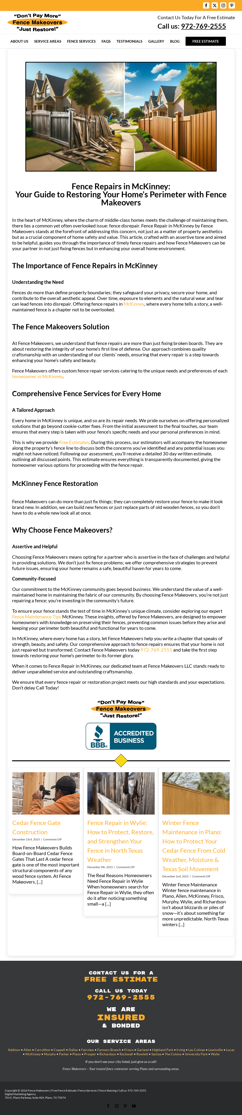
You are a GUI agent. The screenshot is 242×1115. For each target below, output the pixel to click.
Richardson (107, 1054)
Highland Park (162, 1050)
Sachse (156, 1054)
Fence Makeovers (39, 1090)
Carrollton (42, 1050)
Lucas (230, 1050)
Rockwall (126, 1054)
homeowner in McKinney (37, 376)
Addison (14, 1050)
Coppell (59, 1050)
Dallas (73, 1050)
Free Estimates (74, 442)
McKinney (134, 304)
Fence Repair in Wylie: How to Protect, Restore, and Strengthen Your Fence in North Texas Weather (120, 841)
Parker (64, 1054)
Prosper (90, 1054)
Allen (27, 1050)
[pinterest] (125, 1106)
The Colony (173, 1054)
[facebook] (108, 1106)
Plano (76, 1054)
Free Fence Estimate (63, 1090)
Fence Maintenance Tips (36, 616)
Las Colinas (196, 1050)
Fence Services (87, 1090)
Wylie (215, 1054)
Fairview (87, 1050)
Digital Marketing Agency (20, 1094)
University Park (196, 1054)
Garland (143, 1050)
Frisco (129, 1050)
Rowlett (142, 1054)
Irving (181, 1050)
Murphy (50, 1054)
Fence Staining (107, 1090)
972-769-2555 (156, 650)
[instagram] (117, 1106)
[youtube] (134, 1106)
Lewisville (215, 1050)
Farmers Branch (109, 1050)
